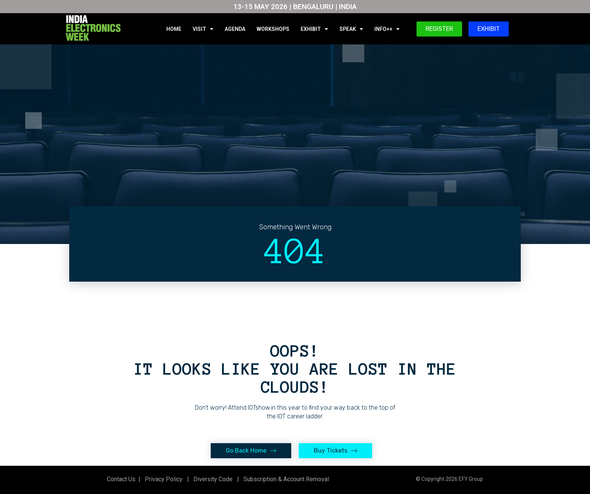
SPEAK (351, 29)
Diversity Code (211, 479)
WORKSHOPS (273, 29)
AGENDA (235, 29)
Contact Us (121, 479)
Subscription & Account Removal (284, 479)
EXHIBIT (314, 29)
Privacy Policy (163, 479)
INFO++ (387, 29)
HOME (173, 29)
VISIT (203, 29)
